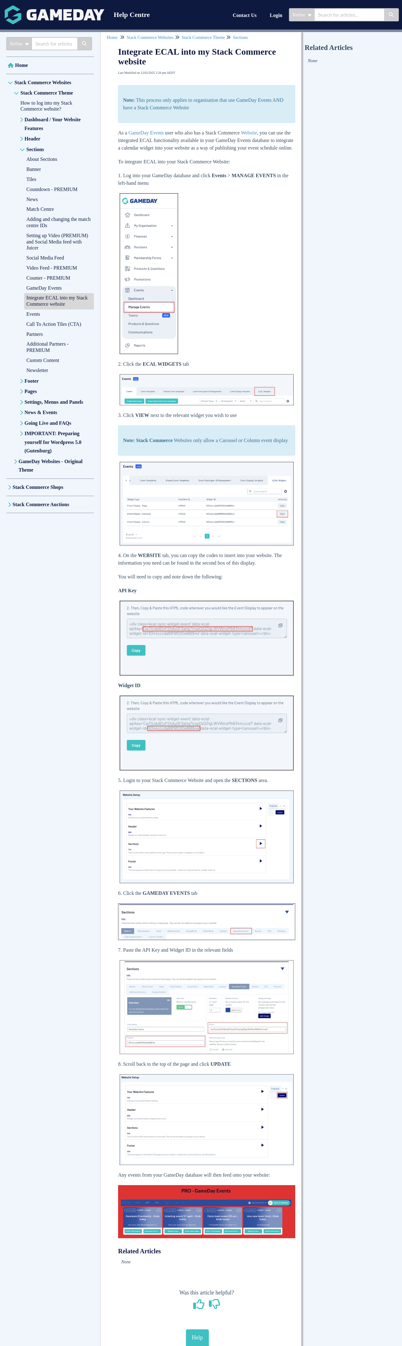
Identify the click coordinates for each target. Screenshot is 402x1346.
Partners (34, 334)
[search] (349, 14)
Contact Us (245, 15)
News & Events (40, 412)
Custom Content (42, 360)
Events (33, 314)
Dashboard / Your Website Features (52, 124)
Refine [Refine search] (302, 14)
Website (249, 132)
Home (21, 65)
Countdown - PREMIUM (52, 189)
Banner (33, 169)
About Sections (41, 159)
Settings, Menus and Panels (53, 402)
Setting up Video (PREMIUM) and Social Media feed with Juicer (57, 242)
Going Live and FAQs (47, 423)
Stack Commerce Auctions (41, 504)
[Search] (391, 14)
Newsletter (37, 370)
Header (32, 138)
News (32, 199)
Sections (35, 149)
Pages (30, 391)
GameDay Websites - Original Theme (51, 466)
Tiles (31, 179)
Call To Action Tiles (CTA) (53, 324)
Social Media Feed (45, 257)
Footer (31, 381)
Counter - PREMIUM (48, 278)
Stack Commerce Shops (38, 487)
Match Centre (40, 209)
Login (276, 15)
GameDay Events (44, 288)
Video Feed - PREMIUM (51, 268)
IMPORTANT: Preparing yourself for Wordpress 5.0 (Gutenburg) (52, 442)
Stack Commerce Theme (46, 93)
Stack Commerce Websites (42, 82)
